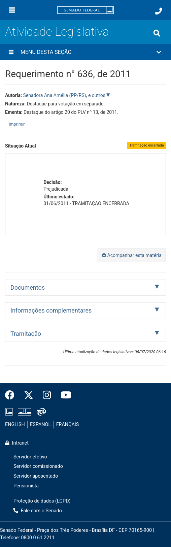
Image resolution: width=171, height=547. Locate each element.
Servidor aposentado (35, 476)
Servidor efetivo (30, 457)
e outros (97, 95)
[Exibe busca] (157, 33)
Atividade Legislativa (57, 32)
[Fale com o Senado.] (158, 11)
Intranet (17, 443)
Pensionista (26, 486)
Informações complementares (51, 310)
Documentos (27, 287)
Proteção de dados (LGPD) (42, 501)
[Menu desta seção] (11, 52)
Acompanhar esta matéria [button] (132, 255)
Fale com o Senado (37, 511)
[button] (85, 52)
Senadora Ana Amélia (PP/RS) (54, 95)
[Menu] (12, 10)
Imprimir (17, 124)
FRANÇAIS (67, 424)
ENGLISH (15, 424)
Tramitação (25, 333)
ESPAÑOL (40, 424)
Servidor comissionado (38, 466)
